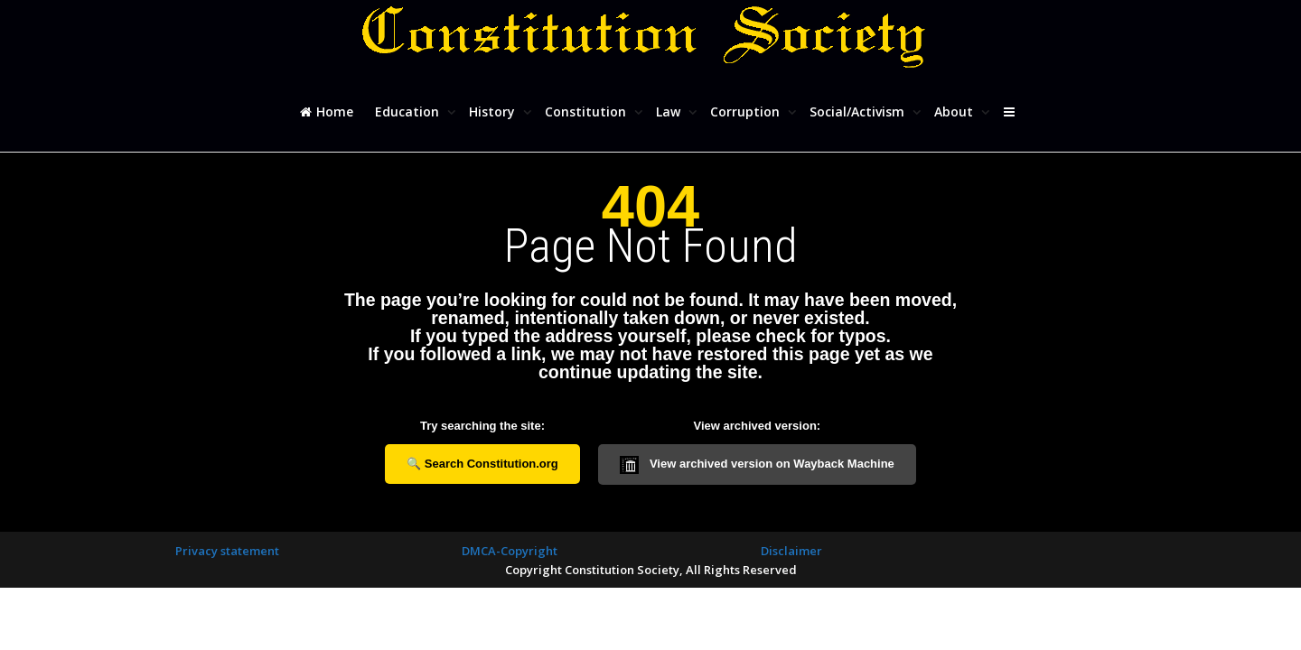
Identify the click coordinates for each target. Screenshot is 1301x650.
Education (409, 111)
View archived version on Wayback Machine (757, 465)
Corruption (746, 111)
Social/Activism (859, 111)
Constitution (587, 111)
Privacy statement (227, 551)
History (494, 111)
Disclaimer (791, 551)
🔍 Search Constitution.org (482, 463)
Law (670, 111)
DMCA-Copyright (509, 551)
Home (326, 111)
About (955, 111)
